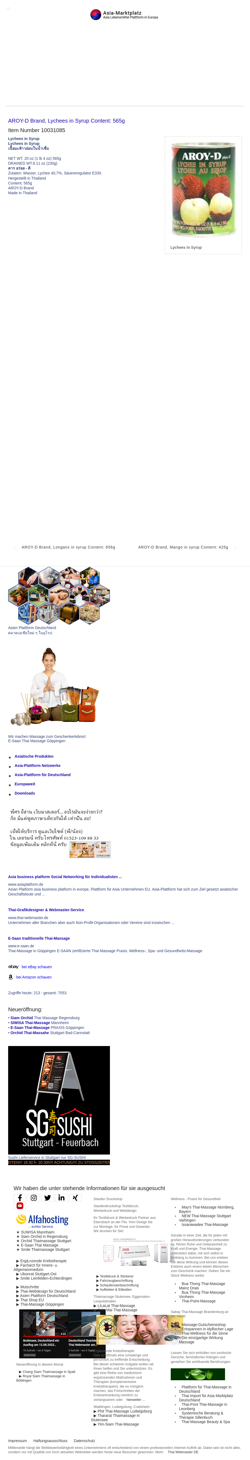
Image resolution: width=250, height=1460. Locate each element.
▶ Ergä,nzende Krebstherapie (41, 1261)
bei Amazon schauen (34, 977)
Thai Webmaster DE (183, 1452)
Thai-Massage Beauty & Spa (206, 1422)
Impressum (17, 1441)
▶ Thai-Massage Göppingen (40, 1304)
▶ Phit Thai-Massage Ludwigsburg (123, 1411)
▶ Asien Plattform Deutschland (42, 1295)
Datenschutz (84, 1441)
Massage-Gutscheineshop (204, 1324)
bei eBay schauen (37, 967)
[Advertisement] (125, 65)
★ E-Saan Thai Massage (37, 1245)
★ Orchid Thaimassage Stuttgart (43, 1241)
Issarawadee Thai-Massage (205, 1224)
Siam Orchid (22, 1018)
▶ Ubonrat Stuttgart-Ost (36, 1274)
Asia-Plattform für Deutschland (43, 775)
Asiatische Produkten (34, 756)
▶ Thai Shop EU (30, 1300)
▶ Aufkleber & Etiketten (114, 1290)
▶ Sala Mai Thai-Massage (116, 1310)
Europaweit (25, 784)
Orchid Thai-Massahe (30, 1033)
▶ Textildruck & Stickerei (114, 1276)
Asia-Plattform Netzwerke (38, 765)
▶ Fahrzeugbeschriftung (114, 1281)
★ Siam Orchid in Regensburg (42, 1236)
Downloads (25, 793)
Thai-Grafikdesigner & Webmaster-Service (46, 910)
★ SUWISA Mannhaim (35, 1232)
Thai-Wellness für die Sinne (205, 1333)
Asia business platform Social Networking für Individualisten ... (65, 877)
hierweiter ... (135, 1400)
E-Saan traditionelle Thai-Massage (39, 938)
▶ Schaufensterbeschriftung (117, 1285)
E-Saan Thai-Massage (30, 1027)
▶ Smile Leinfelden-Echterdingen (44, 1278)
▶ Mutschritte (27, 1287)
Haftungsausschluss (50, 1441)
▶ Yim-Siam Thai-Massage (116, 1424)
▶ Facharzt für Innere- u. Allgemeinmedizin (36, 1267)
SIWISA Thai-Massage (30, 1023)
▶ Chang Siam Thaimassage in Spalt (47, 1372)
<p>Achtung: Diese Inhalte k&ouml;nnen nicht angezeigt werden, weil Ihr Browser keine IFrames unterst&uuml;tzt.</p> (125, 398)
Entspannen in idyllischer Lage (207, 1329)
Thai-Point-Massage (199, 1301)
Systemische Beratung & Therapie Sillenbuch (201, 1415)
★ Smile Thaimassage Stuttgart (42, 1249)
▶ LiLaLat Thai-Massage (114, 1305)
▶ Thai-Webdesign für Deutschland (45, 1291)
